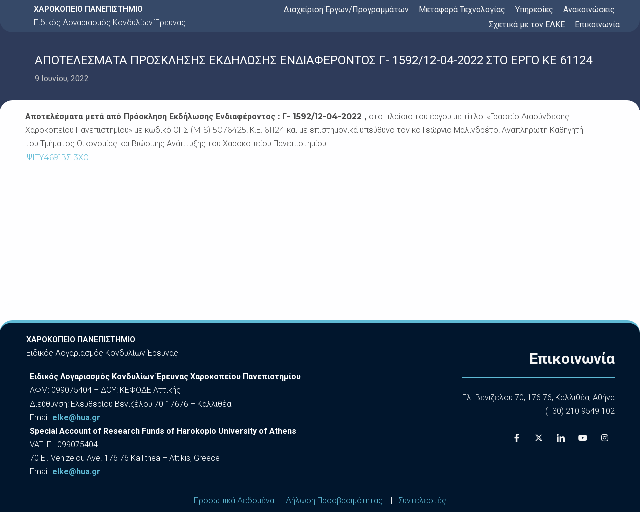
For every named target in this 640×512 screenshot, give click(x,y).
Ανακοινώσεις (589, 9)
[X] (539, 437)
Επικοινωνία (597, 24)
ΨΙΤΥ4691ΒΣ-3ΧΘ (58, 157)
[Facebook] (517, 437)
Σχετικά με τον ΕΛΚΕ (527, 24)
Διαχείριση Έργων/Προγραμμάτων (346, 9)
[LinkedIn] (561, 437)
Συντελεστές (422, 500)
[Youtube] (583, 437)
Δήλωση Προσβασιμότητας (334, 500)
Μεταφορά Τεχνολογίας (462, 9)
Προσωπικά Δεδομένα (234, 500)
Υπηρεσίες (535, 9)
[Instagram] (605, 437)
